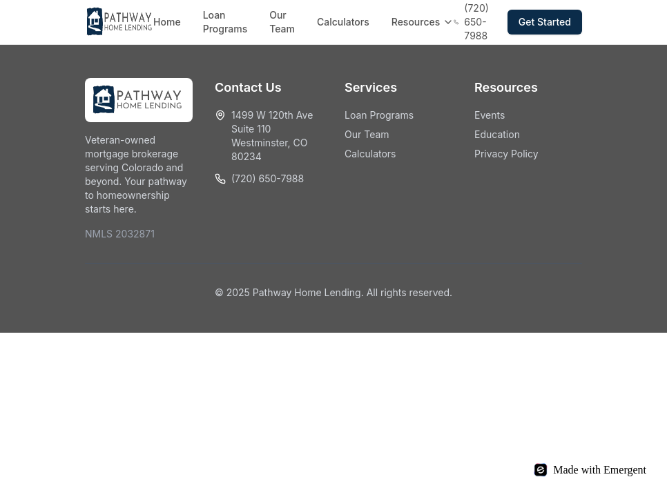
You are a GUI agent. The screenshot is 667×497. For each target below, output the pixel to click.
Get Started (545, 22)
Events (489, 115)
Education (497, 134)
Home (167, 22)
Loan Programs (225, 22)
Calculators (343, 22)
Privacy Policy (506, 153)
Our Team (282, 22)
